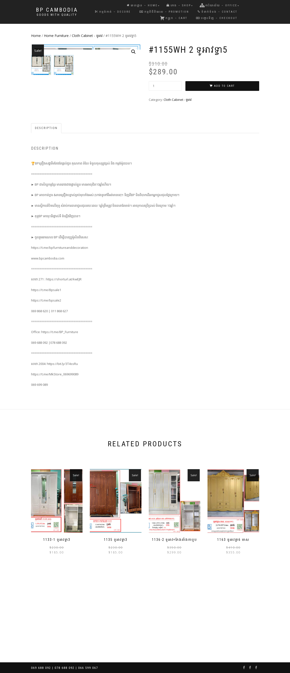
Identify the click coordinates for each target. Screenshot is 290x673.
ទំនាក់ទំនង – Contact (217, 11)
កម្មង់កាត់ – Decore (113, 11)
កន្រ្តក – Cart (173, 18)
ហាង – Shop (178, 5)
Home (36, 35)
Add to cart (224, 85)
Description (46, 207)
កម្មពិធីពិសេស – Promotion (164, 11)
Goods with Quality (57, 15)
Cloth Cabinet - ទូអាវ (87, 35)
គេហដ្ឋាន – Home (142, 5)
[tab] (46, 207)
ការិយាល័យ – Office (218, 5)
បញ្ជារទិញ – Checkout (216, 18)
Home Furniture (56, 35)
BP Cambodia (57, 10)
